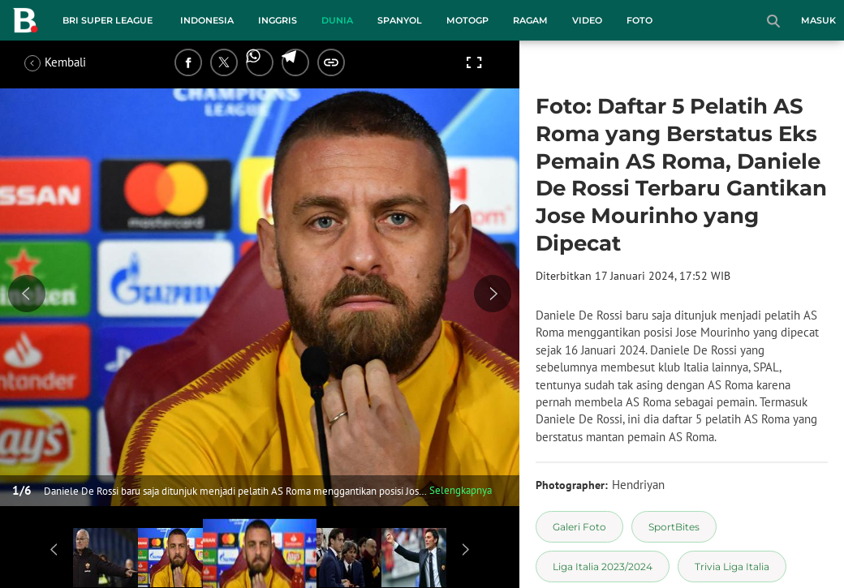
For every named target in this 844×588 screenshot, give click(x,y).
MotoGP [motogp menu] (467, 20)
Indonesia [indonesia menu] (207, 20)
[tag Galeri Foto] (579, 527)
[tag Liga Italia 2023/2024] (603, 566)
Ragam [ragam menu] (530, 20)
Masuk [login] (818, 20)
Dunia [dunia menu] (337, 20)
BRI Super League (107, 20)
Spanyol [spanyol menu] (399, 20)
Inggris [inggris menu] (277, 20)
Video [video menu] (587, 20)
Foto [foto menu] (639, 20)
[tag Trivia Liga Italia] (732, 566)
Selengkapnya (460, 490)
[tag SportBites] (674, 527)
